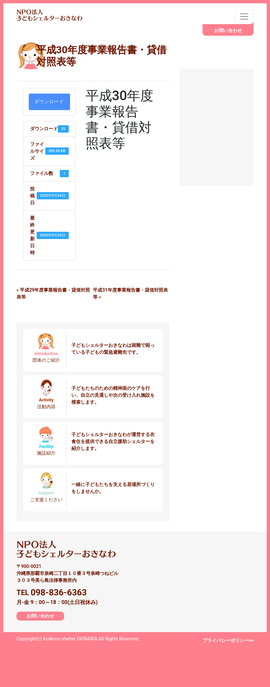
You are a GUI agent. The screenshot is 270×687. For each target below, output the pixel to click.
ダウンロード (49, 101)
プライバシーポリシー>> (228, 640)
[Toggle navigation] (244, 16)
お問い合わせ (228, 30)
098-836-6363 (59, 592)
